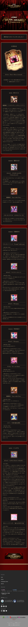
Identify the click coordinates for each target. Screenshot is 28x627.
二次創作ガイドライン (18, 622)
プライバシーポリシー (10, 622)
